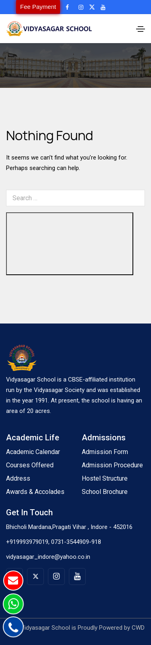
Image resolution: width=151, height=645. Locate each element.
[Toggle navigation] (140, 29)
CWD (138, 627)
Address (18, 478)
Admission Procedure (112, 465)
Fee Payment (38, 6)
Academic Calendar (33, 452)
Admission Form (105, 452)
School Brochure (105, 492)
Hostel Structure (105, 478)
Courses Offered (30, 465)
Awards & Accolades (35, 492)
